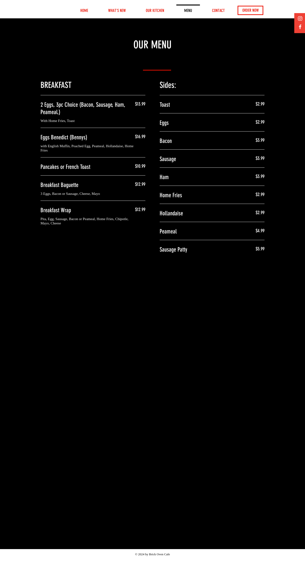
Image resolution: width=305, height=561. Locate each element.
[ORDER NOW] (250, 10)
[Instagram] (300, 18)
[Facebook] (300, 27)
